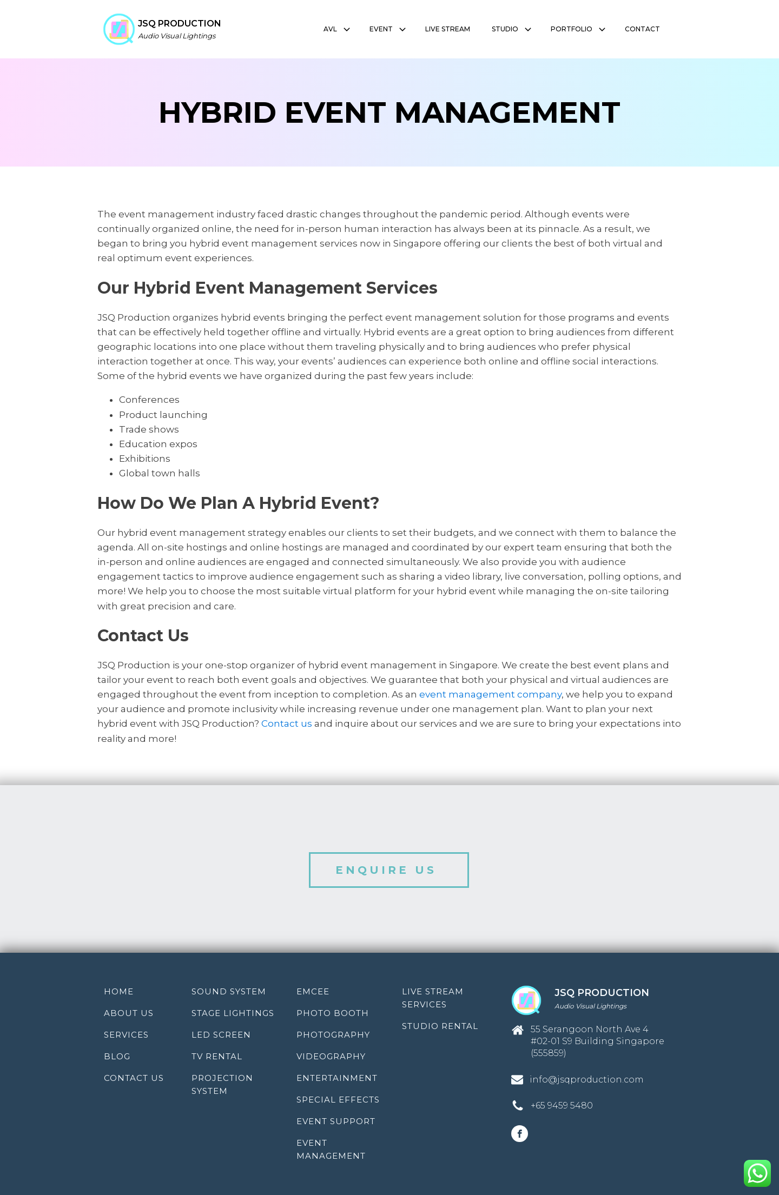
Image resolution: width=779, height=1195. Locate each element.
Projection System (222, 1084)
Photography (333, 1035)
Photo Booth (332, 1013)
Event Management (331, 1149)
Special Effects (338, 1099)
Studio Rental (440, 1026)
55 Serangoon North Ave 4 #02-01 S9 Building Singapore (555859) (597, 1041)
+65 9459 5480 (562, 1105)
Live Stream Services (433, 998)
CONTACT (642, 29)
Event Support (335, 1121)
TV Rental (217, 1056)
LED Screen (221, 1035)
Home (119, 991)
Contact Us (134, 1078)
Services (126, 1035)
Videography (331, 1056)
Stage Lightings (233, 1013)
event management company (490, 694)
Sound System (229, 991)
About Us (129, 1013)
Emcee (312, 991)
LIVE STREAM (447, 29)
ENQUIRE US (389, 870)
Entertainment (337, 1078)
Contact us (286, 723)
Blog (117, 1056)
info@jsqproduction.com (587, 1079)
